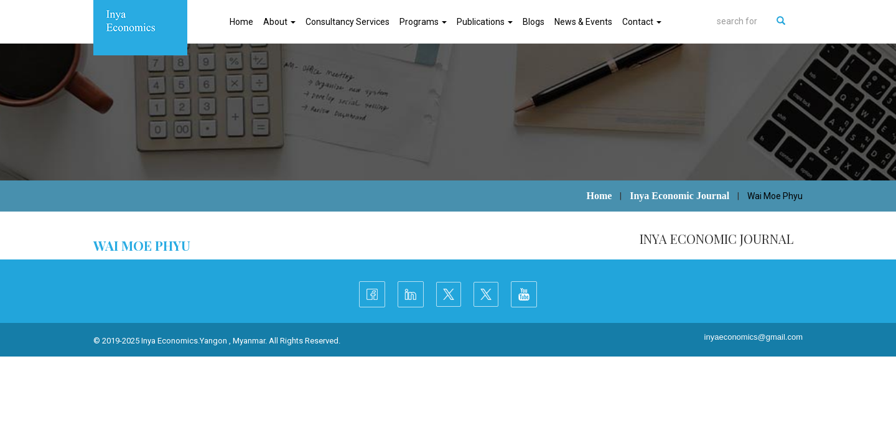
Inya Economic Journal (679, 195)
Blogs (533, 22)
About (279, 22)
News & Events (583, 22)
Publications (485, 22)
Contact (641, 22)
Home (241, 22)
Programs (423, 22)
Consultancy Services (348, 22)
